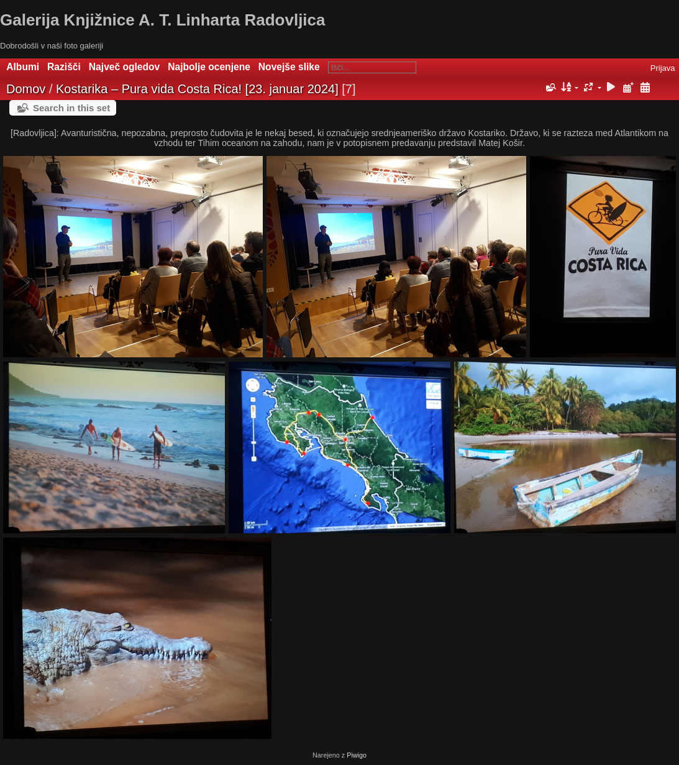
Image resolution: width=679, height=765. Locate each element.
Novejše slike (289, 67)
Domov (25, 89)
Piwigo (357, 755)
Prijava (662, 68)
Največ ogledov (124, 67)
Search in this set (71, 108)
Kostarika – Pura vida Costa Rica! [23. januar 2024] (197, 89)
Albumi (22, 67)
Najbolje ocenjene (209, 67)
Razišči (64, 67)
